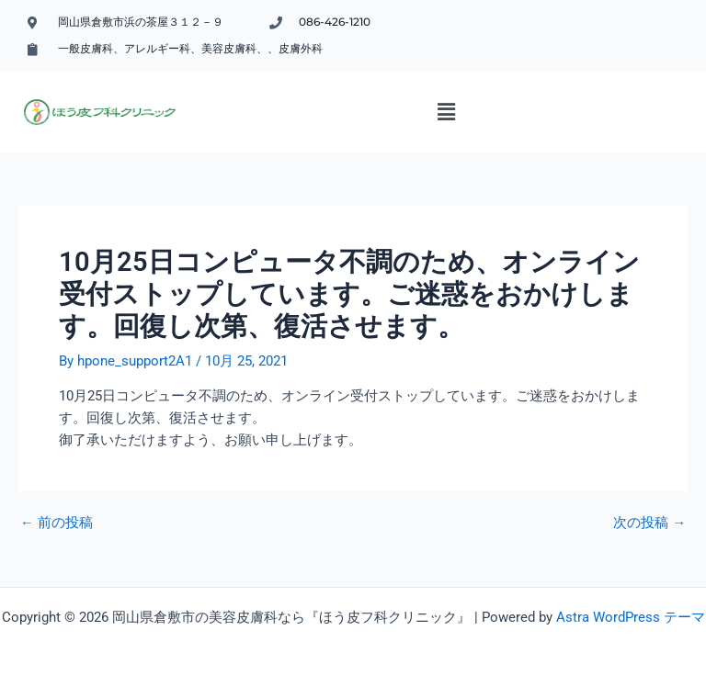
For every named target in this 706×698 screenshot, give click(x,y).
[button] (446, 112)
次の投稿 (649, 523)
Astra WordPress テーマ (630, 617)
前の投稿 (56, 523)
